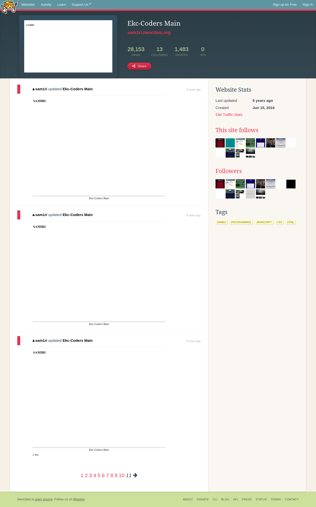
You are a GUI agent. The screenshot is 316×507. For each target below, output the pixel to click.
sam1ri (40, 89)
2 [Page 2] (86, 475)
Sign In (308, 4)
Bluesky (79, 499)
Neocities (24, 499)
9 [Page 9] (116, 475)
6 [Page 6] (103, 475)
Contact (292, 499)
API (235, 499)
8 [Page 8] (111, 475)
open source (44, 499)
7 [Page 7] (107, 475)
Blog (225, 499)
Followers (229, 171)
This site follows (237, 130)
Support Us (81, 5)
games (221, 222)
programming (241, 222)
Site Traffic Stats (229, 114)
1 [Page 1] (82, 475)
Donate (203, 499)
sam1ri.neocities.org (149, 32)
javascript (264, 222)
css (279, 222)
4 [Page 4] (94, 475)
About (188, 499)
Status (261, 499)
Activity (46, 4)
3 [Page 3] (90, 475)
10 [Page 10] (121, 475)
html (290, 222)
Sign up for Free (285, 4)
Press (247, 499)
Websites (28, 4)
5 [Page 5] (99, 475)
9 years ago (194, 89)
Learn (61, 4)
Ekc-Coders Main (78, 89)
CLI (215, 499)
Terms (276, 499)
